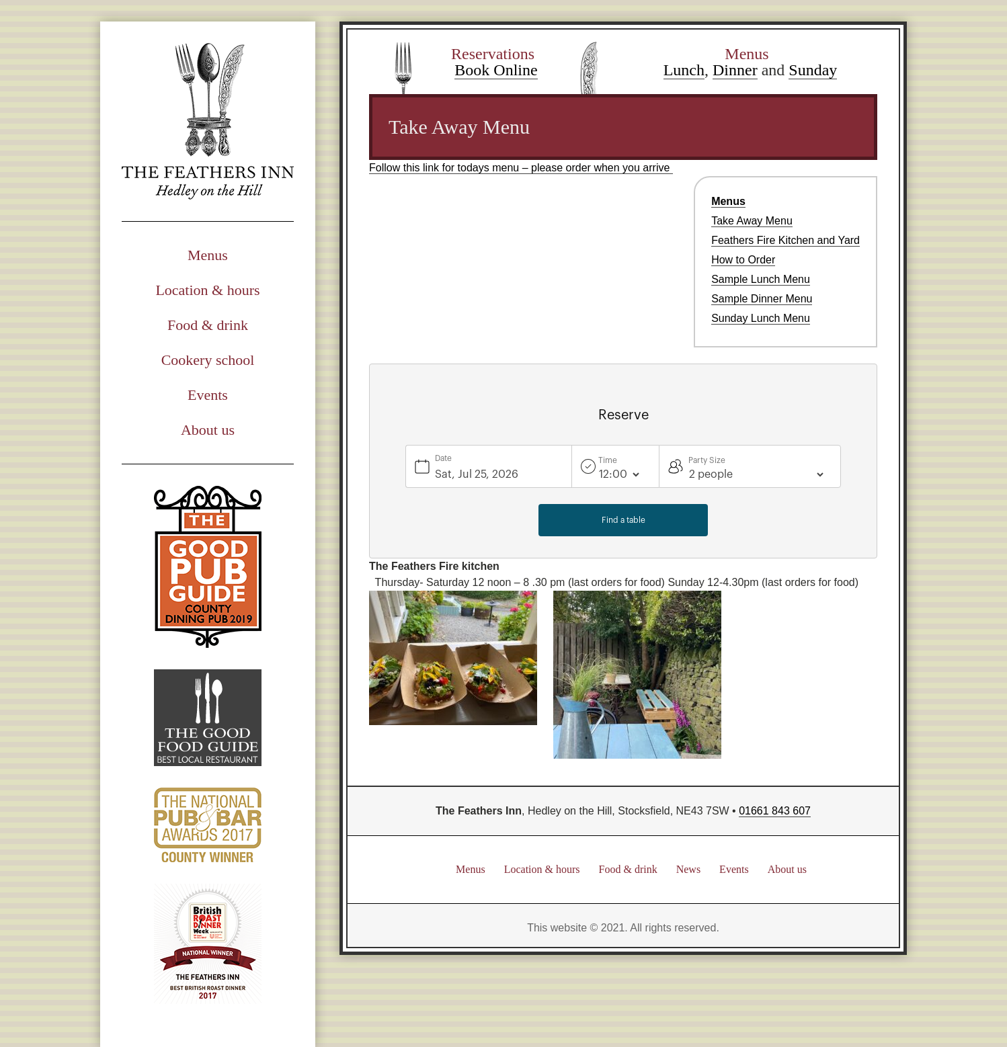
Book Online (495, 70)
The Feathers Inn (208, 121)
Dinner (735, 70)
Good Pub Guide (208, 567)
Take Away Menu (752, 220)
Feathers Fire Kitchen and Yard (785, 240)
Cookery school (208, 359)
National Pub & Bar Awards (208, 825)
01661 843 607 (775, 810)
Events (208, 394)
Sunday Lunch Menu (760, 318)
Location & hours (207, 290)
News (688, 869)
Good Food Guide (208, 717)
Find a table (623, 520)
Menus (208, 255)
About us (208, 429)
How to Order (743, 259)
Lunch (683, 70)
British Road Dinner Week (208, 944)
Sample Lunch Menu (760, 279)
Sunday (813, 70)
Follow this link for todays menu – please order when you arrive (521, 167)
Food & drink (207, 325)
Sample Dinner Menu (761, 298)
